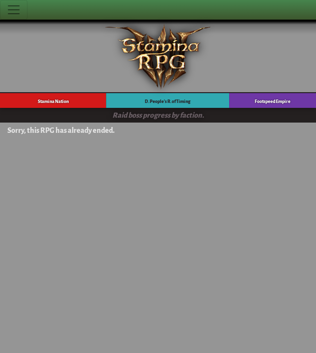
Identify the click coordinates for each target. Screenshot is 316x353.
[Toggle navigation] (13, 10)
